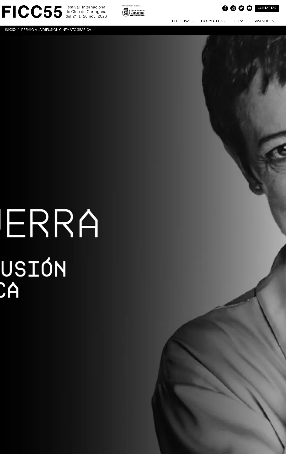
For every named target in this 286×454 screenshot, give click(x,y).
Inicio (10, 30)
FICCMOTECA (213, 21)
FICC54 (240, 21)
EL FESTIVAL (183, 21)
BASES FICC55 (265, 21)
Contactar (267, 8)
